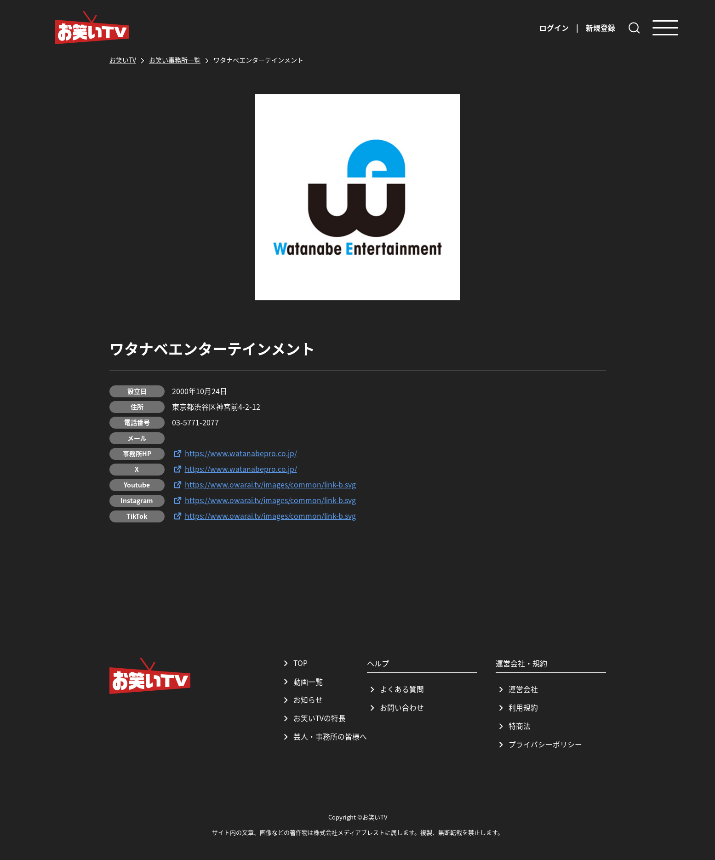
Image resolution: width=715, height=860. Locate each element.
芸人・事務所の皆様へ (323, 736)
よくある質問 (395, 689)
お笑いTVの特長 (313, 718)
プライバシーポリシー (539, 744)
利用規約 (517, 707)
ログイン (554, 27)
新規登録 (600, 27)
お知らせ (301, 699)
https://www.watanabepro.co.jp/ (234, 453)
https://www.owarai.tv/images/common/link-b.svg (264, 484)
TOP (294, 663)
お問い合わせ (395, 707)
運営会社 (517, 689)
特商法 (513, 726)
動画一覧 (301, 681)
